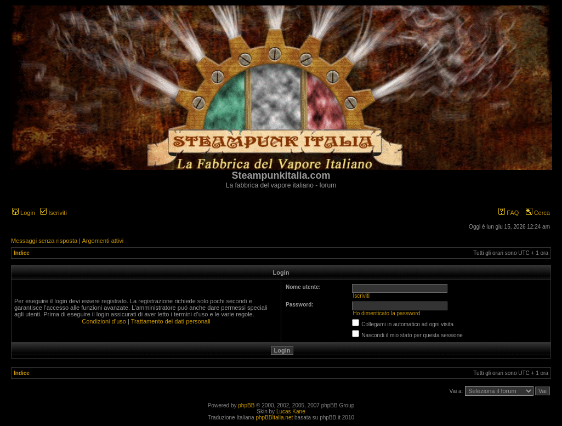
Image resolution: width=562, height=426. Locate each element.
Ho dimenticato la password (386, 313)
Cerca (538, 212)
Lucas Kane (290, 411)
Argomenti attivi (102, 240)
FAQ (508, 212)
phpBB (246, 405)
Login (23, 212)
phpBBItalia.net (274, 417)
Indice (22, 253)
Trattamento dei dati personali (171, 321)
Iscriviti (53, 212)
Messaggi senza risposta (44, 240)
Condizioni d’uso (104, 321)
